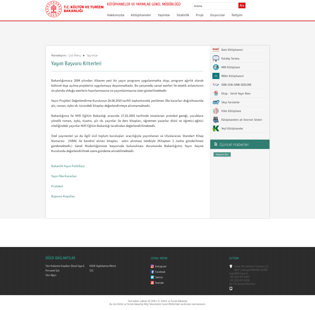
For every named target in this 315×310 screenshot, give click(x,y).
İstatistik (183, 15)
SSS (91, 270)
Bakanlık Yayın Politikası (68, 166)
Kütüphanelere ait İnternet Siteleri (237, 120)
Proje (200, 15)
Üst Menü (74, 55)
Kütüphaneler (141, 15)
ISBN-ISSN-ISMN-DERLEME (231, 85)
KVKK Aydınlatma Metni (102, 266)
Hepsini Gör (222, 154)
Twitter (159, 277)
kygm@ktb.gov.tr (238, 273)
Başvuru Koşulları (63, 196)
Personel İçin (53, 270)
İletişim (237, 15)
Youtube (159, 283)
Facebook (160, 272)
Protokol (57, 186)
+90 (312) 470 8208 (239, 280)
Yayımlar (164, 15)
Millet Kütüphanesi (228, 76)
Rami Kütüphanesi (227, 50)
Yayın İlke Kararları (64, 176)
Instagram (160, 266)
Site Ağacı (51, 275)
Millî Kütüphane (226, 67)
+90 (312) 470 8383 (239, 277)
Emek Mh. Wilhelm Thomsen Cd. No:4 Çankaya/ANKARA (251, 268)
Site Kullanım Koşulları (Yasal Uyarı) (65, 266)
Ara (242, 5)
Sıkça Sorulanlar (226, 102)
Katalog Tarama (225, 58)
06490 (264, 270)
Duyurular (217, 15)
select (237, 6)
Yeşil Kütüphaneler (227, 128)
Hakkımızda (115, 15)
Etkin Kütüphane (226, 111)
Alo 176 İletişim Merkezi (242, 284)
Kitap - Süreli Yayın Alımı (231, 93)
